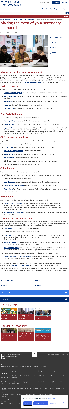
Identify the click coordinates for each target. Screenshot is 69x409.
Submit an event (60, 388)
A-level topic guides (24, 382)
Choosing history (47, 382)
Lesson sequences (10, 242)
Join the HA (28, 366)
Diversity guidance (10, 96)
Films (10, 383)
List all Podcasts (5, 403)
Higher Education (39, 13)
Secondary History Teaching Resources (23, 19)
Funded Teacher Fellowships (13, 212)
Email (53, 42)
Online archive (9, 124)
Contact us (49, 9)
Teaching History (9, 121)
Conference (59, 371)
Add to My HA (56, 37)
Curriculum (3, 371)
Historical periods (5, 382)
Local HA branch (9, 182)
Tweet (53, 53)
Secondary (15, 13)
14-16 (12, 382)
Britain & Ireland (14, 403)
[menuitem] (5, 13)
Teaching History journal (57, 375)
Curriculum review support (13, 93)
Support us (57, 9)
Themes (26, 388)
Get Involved (20, 366)
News (8, 366)
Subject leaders (36, 16)
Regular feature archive (11, 128)
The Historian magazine (7, 388)
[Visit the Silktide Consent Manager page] (63, 403)
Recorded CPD (9, 108)
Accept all (27, 403)
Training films (8, 101)
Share (53, 48)
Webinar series (9, 147)
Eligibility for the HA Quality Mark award (17, 256)
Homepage (3, 366)
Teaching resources (6, 377)
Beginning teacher (24, 16)
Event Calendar (5, 394)
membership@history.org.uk (20, 265)
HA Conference (9, 157)
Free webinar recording (11, 248)
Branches (44, 388)
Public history (51, 388)
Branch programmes (31, 394)
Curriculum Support (6, 16)
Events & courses (16, 383)
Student (26, 13)
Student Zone (8, 235)
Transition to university (36, 382)
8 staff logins (8, 228)
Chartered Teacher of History (13, 203)
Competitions (58, 16)
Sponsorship (43, 394)
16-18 (16, 382)
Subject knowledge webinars (13, 151)
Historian (53, 13)
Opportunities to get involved (14, 185)
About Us (13, 366)
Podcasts (7, 105)
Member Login (35, 366)
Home (2, 19)
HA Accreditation (47, 16)
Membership (40, 9)
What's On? (22, 394)
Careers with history (58, 382)
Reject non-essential (40, 403)
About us (65, 9)
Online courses (9, 154)
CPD (15, 16)
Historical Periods (18, 388)
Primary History (51, 371)
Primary (5, 13)
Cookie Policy (52, 398)
